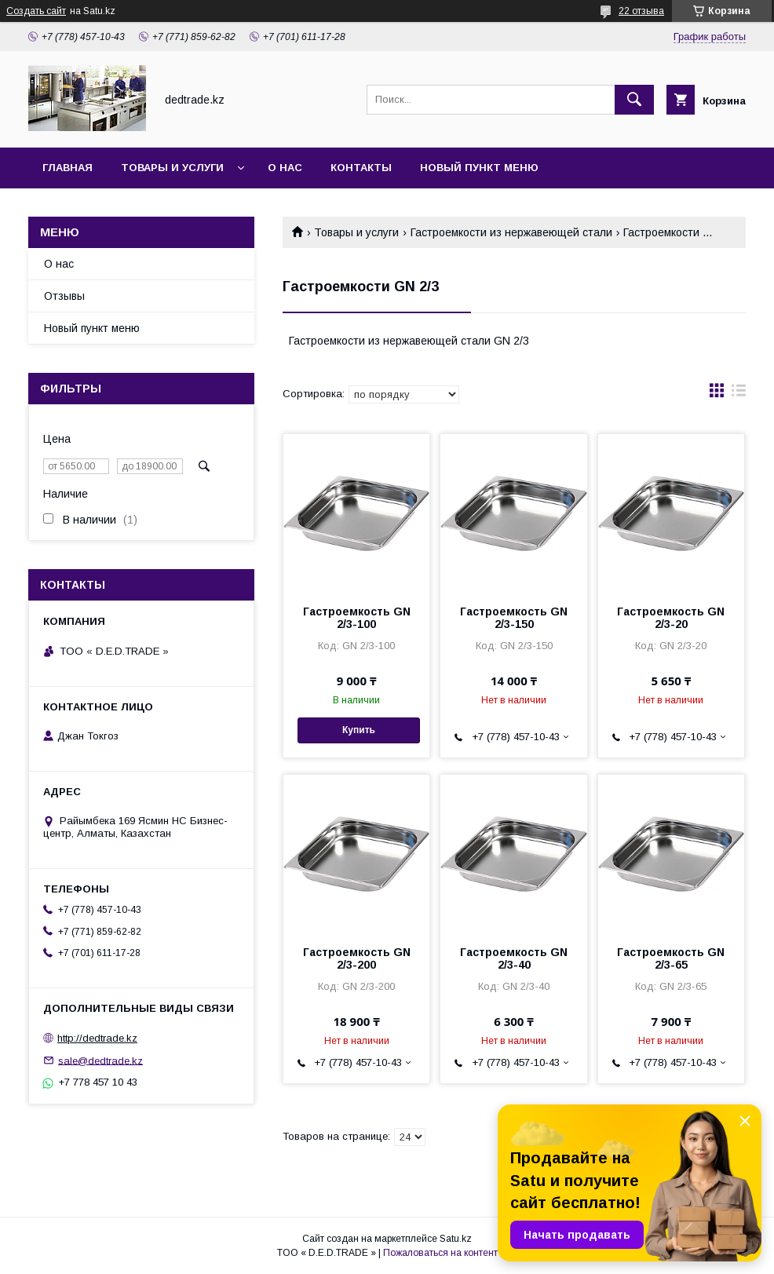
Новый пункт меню (479, 167)
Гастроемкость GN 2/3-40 (514, 958)
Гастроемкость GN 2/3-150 (514, 617)
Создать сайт (36, 10)
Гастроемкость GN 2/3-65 (671, 958)
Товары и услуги (172, 167)
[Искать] (634, 100)
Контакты (361, 167)
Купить (358, 730)
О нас (285, 167)
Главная (67, 167)
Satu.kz (456, 1238)
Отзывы (64, 296)
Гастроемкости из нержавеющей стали (511, 232)
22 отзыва (641, 10)
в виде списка (739, 394)
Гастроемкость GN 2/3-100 (357, 617)
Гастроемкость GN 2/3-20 (671, 617)
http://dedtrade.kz (97, 1038)
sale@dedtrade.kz (100, 1060)
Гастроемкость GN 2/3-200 (357, 958)
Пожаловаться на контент (440, 1252)
